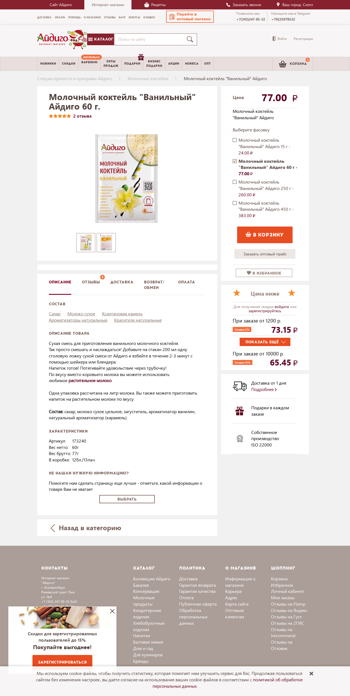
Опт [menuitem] (207, 63)
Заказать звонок (243, 4)
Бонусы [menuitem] (134, 17)
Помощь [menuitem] (74, 17)
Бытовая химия (148, 642)
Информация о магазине (240, 582)
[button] (190, 17)
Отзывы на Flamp (288, 604)
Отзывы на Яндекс (289, 610)
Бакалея (141, 585)
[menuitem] (89, 63)
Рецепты (155, 4)
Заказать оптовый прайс (265, 253)
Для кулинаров (148, 654)
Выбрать (127, 499)
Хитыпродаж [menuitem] (110, 63)
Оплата (186, 282)
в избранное (264, 273)
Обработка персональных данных (193, 616)
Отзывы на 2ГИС (287, 623)
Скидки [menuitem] (68, 63)
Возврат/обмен (154, 285)
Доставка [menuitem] (44, 17)
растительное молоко (90, 380)
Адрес (231, 597)
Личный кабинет (287, 591)
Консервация (146, 591)
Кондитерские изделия (147, 613)
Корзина (279, 578)
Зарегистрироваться (62, 662)
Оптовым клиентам (234, 613)
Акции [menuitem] (173, 63)
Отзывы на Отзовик (281, 645)
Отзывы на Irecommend (283, 632)
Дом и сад (143, 648)
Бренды (140, 661)
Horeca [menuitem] (191, 63)
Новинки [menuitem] (48, 63)
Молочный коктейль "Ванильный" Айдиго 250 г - (266, 188)
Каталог (100, 39)
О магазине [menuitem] (92, 17)
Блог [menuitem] (122, 17)
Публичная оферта (198, 604)
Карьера (233, 591)
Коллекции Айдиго (151, 578)
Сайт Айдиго (61, 4)
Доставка (188, 578)
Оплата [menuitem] (60, 17)
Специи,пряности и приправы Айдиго (74, 78)
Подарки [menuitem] (133, 61)
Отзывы (91, 282)
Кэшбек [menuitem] (149, 17)
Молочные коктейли (148, 78)
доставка (121, 282)
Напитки (141, 635)
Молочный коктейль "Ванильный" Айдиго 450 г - (266, 209)
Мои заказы (283, 597)
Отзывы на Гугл (286, 616)
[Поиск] (191, 39)
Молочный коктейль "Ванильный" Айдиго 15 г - (264, 146)
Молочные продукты (143, 601)
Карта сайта (236, 604)
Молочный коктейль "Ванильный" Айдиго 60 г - (268, 167)
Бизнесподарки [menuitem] (154, 63)
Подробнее (264, 389)
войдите (282, 306)
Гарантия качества (197, 591)
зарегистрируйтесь (264, 310)
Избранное (282, 585)
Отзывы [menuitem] (110, 17)
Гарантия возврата (197, 585)
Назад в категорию (85, 527)
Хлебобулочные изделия (148, 626)
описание (60, 282)
